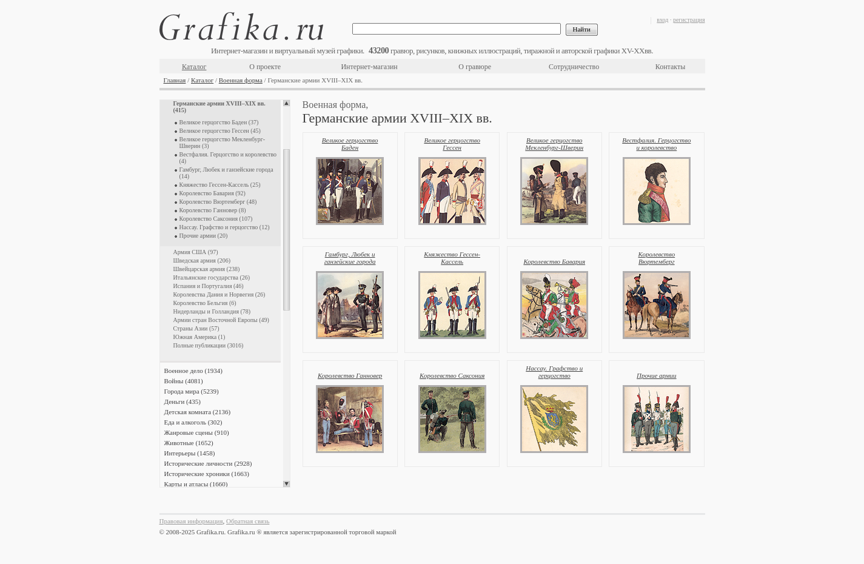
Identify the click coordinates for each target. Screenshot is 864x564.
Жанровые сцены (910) (196, 432)
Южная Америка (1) (199, 337)
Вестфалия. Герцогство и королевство (656, 143)
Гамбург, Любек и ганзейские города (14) (226, 173)
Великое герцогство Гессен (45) (220, 130)
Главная (175, 80)
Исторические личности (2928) (208, 463)
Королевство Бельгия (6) (204, 303)
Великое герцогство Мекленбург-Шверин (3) (222, 142)
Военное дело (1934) (193, 370)
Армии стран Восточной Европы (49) (221, 320)
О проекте (265, 66)
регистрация (689, 19)
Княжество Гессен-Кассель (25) (220, 184)
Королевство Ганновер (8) (212, 210)
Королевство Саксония (452, 375)
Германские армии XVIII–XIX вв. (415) (219, 106)
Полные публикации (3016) (208, 345)
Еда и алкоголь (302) (193, 422)
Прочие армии (657, 375)
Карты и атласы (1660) (196, 484)
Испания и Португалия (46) (208, 286)
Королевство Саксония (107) (216, 218)
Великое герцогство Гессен (452, 143)
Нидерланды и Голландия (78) (212, 311)
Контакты (670, 66)
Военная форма (241, 80)
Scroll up (286, 103)
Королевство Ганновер (350, 375)
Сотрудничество (574, 66)
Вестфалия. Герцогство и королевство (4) (228, 157)
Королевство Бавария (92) (212, 193)
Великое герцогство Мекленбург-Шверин (554, 143)
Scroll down (286, 484)
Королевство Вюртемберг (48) (218, 201)
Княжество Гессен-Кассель (452, 257)
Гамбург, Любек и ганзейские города (350, 257)
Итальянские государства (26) (211, 277)
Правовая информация (191, 521)
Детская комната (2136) (197, 411)
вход (662, 19)
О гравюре (474, 66)
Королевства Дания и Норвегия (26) (219, 294)
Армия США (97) (195, 252)
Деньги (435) (182, 401)
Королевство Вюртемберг (656, 257)
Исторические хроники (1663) (206, 473)
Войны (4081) (183, 380)
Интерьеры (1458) (189, 453)
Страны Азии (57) (196, 328)
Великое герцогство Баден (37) (219, 122)
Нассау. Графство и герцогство (554, 371)
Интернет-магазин (369, 66)
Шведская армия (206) (202, 260)
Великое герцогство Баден (350, 143)
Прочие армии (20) (203, 235)
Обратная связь (247, 521)
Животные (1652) (188, 442)
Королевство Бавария (554, 261)
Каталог (194, 66)
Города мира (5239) (191, 391)
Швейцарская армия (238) (206, 269)
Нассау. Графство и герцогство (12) (224, 227)
